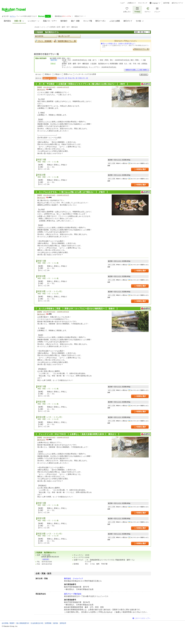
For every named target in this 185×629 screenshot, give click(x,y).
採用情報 (48, 623)
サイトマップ (142, 3)
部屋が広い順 (83, 78)
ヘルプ (122, 3)
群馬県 (52, 27)
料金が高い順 (72, 78)
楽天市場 (166, 3)
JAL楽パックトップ (41, 27)
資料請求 (63, 623)
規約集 (55, 623)
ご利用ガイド (131, 3)
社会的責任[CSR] (37, 623)
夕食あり (57, 74)
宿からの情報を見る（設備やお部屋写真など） (119, 44)
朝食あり (48, 74)
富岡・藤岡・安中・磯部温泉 (67, 27)
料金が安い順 (62, 78)
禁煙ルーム (68, 74)
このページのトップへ (142, 618)
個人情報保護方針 (22, 623)
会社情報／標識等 (8, 623)
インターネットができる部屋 (85, 74)
